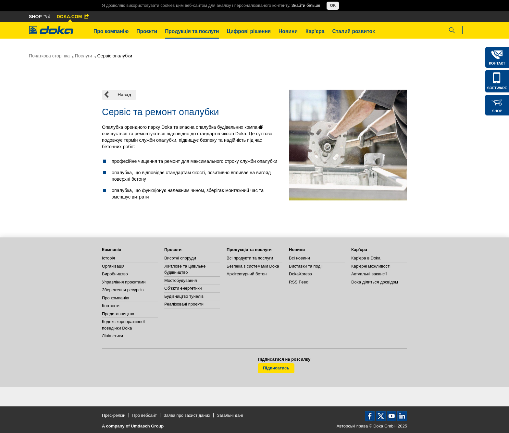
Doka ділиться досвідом (374, 282)
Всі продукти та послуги (250, 258)
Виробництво (115, 273)
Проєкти (146, 31)
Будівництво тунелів (184, 296)
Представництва (118, 313)
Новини (288, 31)
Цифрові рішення (249, 31)
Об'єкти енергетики (183, 288)
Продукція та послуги (192, 31)
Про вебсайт (144, 415)
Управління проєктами (123, 282)
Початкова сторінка (49, 55)
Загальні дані (230, 415)
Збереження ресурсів (122, 289)
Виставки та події (306, 266)
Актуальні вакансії (369, 273)
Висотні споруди (180, 258)
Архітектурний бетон (247, 273)
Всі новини (299, 258)
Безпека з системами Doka (253, 266)
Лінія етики (112, 335)
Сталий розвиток (353, 31)
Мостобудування (180, 280)
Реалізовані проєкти (184, 304)
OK (333, 5)
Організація (113, 266)
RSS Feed (298, 282)
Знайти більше (306, 5)
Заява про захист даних (187, 415)
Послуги (83, 55)
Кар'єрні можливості (371, 266)
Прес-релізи (113, 415)
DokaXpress (300, 273)
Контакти (110, 305)
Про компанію (111, 31)
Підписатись (276, 368)
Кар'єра (314, 31)
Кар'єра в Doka (365, 258)
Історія (108, 258)
